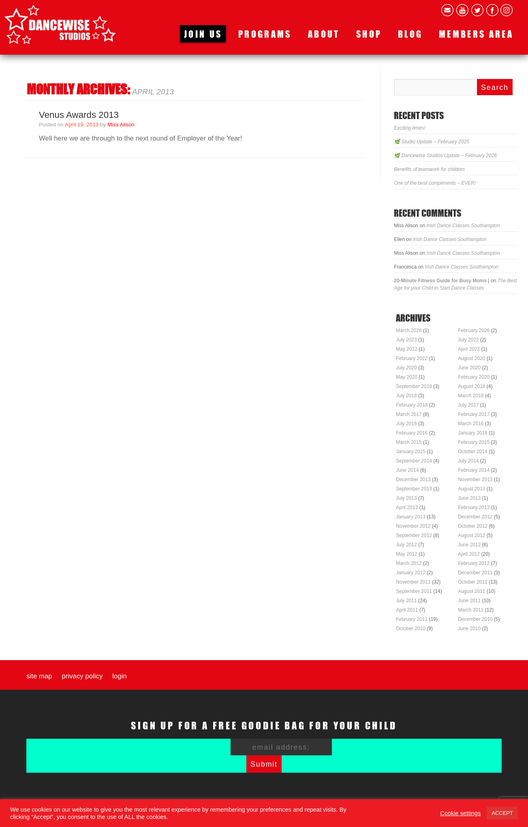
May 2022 (406, 349)
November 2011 (413, 582)
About (324, 34)
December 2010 (475, 619)
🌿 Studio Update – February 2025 (431, 142)
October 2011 (472, 582)
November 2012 (413, 526)
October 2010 (410, 628)
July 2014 (468, 461)
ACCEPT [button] (502, 813)
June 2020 (469, 368)
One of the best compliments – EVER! (435, 183)
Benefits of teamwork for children (429, 169)
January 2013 (410, 517)
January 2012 (410, 572)
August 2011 (471, 591)
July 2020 (406, 368)
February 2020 (474, 377)
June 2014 (407, 470)
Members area (476, 34)
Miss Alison (121, 124)
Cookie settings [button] (460, 813)
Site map (39, 676)
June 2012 (469, 545)
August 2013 (471, 489)
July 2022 (468, 340)
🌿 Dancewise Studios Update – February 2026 (445, 155)
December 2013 (413, 479)
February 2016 (412, 433)
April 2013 (407, 507)
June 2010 (469, 628)
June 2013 (469, 498)
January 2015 (410, 451)
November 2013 (475, 479)
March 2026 (408, 330)
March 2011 (470, 610)
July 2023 (406, 340)
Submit (264, 764)
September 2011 (414, 591)
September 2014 (414, 461)
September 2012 (414, 535)
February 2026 (474, 330)
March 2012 (408, 563)
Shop (369, 34)
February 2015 (474, 442)
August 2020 (471, 358)
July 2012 (406, 545)
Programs (265, 34)
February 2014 (474, 470)
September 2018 (414, 386)
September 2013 (414, 489)
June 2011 (469, 600)
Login (119, 676)
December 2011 (475, 572)
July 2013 (406, 498)
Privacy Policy (82, 676)
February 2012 (474, 563)
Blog (410, 34)
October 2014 (472, 451)
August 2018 (471, 386)
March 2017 (408, 414)
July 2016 (406, 423)
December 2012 (475, 517)
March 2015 (408, 442)
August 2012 (471, 535)
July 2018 (406, 396)
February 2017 (474, 414)
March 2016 (470, 423)
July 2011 (406, 600)
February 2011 (412, 619)
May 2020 (406, 377)
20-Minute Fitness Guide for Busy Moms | (441, 280)
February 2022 (412, 358)
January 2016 (472, 433)
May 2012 (406, 554)
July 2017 (468, 405)
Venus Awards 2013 (79, 115)
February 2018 (412, 405)
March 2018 (470, 396)
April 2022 (469, 349)
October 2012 (472, 526)
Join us (203, 34)
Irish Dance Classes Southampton (463, 225)
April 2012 (469, 554)
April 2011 (407, 610)
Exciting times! (409, 128)
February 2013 (474, 507)
